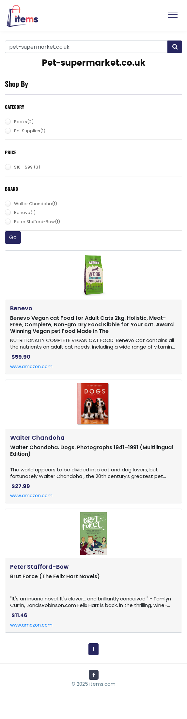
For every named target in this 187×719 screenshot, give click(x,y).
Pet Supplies (29, 131)
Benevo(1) (25, 212)
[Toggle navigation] (173, 15)
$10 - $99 (27, 167)
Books (24, 122)
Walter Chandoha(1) (35, 204)
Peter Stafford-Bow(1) (37, 222)
